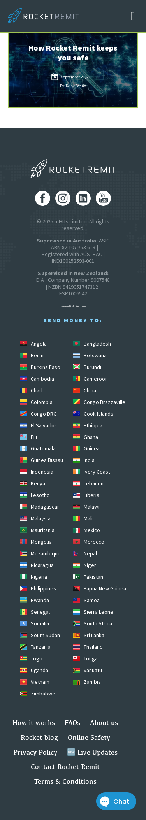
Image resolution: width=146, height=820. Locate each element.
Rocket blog (39, 737)
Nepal (85, 553)
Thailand (88, 646)
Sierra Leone (93, 611)
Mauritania (37, 530)
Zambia (87, 681)
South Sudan (40, 635)
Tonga (85, 658)
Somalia (34, 623)
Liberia (86, 495)
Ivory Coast (91, 471)
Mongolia (35, 541)
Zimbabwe (37, 693)
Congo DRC (38, 413)
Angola (33, 343)
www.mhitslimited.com (73, 306)
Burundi (87, 366)
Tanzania (35, 646)
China (84, 390)
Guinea (86, 448)
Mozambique (40, 553)
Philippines (38, 588)
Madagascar (39, 506)
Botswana (90, 355)
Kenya (32, 483)
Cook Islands (93, 413)
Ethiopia (87, 425)
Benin (31, 355)
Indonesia (36, 471)
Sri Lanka (88, 635)
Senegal (34, 611)
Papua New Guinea (99, 588)
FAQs (72, 722)
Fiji (28, 437)
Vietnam (34, 681)
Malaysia (35, 518)
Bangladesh (92, 343)
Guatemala (37, 448)
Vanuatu (87, 670)
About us (104, 722)
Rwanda (34, 600)
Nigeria (33, 576)
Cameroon (90, 378)
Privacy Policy (35, 752)
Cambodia (37, 378)
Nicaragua (36, 565)
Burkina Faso (40, 366)
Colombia (36, 402)
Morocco (88, 541)
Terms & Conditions (65, 781)
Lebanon (88, 483)
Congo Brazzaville (99, 402)
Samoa (86, 600)
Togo (31, 658)
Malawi (86, 506)
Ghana (85, 437)
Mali (83, 518)
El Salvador (38, 425)
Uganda (34, 670)
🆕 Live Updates (92, 752)
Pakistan (88, 576)
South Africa (92, 623)
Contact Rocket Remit (65, 766)
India (84, 460)
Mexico (86, 530)
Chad (31, 390)
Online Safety (89, 737)
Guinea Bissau (41, 460)
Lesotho (34, 495)
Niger (84, 565)
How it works (33, 722)
